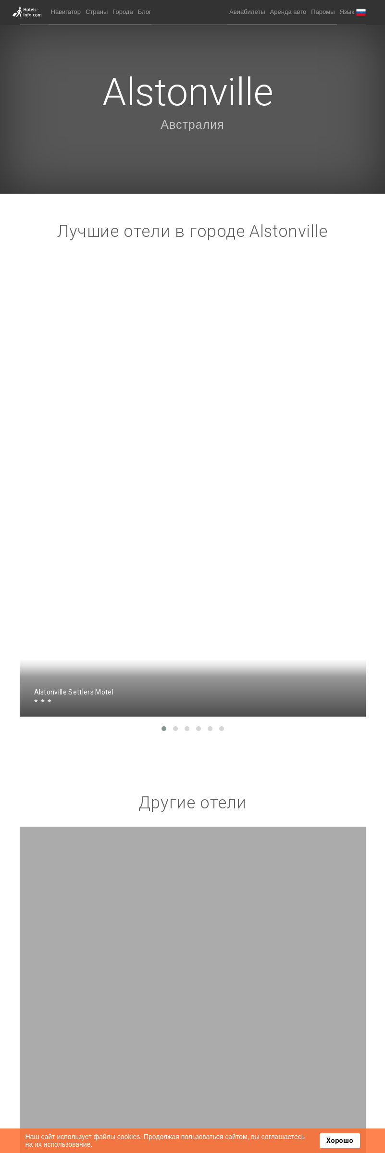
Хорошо (339, 1140)
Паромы (323, 11)
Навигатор (66, 11)
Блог (144, 11)
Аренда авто (288, 11)
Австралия (192, 124)
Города (122, 11)
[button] (352, 12)
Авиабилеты (247, 11)
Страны (97, 11)
